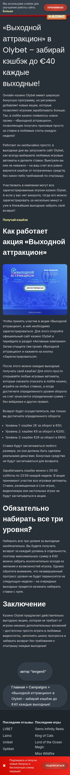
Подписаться (55, 765)
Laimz (7, 736)
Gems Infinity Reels (49, 729)
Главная (18, 687)
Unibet (8, 742)
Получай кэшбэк (15, 220)
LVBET (8, 729)
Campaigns (38, 687)
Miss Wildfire (45, 753)
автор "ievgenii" (33, 671)
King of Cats (44, 736)
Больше (8, 11)
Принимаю (55, 7)
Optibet (8, 749)
